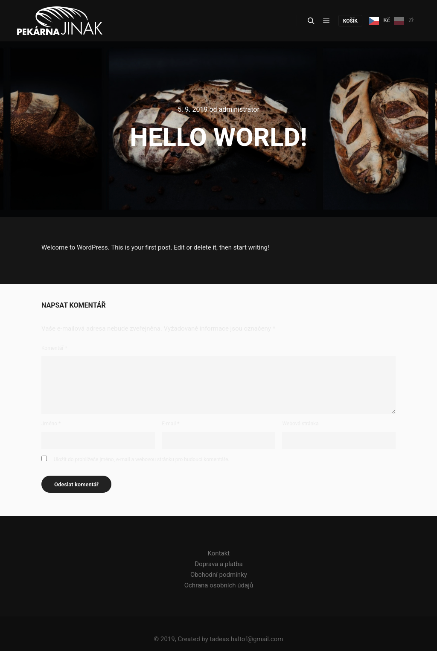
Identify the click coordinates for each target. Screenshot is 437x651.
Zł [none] (404, 21)
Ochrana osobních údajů (218, 585)
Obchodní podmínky (218, 574)
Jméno (51, 424)
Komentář (54, 348)
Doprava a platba (218, 564)
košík (350, 21)
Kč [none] (379, 21)
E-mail (170, 424)
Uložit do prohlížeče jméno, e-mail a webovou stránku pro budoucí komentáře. (142, 459)
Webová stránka (300, 424)
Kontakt (219, 553)
